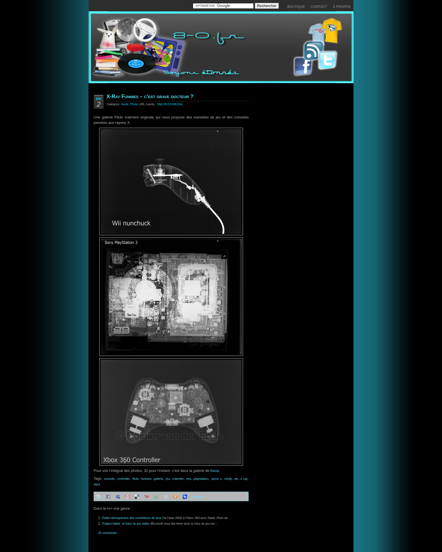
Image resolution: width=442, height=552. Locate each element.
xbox (97, 484)
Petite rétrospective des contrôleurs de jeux (132, 518)
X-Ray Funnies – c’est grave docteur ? (150, 96)
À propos (342, 7)
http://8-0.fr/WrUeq (169, 104)
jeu (168, 478)
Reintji (214, 470)
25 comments (107, 533)
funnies (146, 478)
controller (123, 478)
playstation (201, 478)
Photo (134, 104)
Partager (197, 496)
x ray (244, 478)
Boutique (296, 7)
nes (188, 478)
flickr (135, 478)
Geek (124, 104)
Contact (319, 7)
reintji (228, 478)
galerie (158, 478)
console (109, 478)
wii (236, 478)
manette (178, 478)
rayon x (216, 478)
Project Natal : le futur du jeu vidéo (125, 523)
